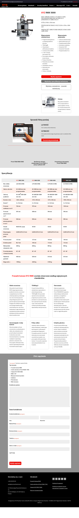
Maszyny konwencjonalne (17, 376)
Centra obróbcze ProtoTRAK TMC (39, 485)
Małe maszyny (14, 383)
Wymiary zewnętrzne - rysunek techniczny (56, 88)
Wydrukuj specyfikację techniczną (56, 82)
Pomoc (51, 5)
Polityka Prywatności (57, 484)
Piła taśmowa (14, 381)
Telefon (14, 439)
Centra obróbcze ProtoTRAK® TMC (20, 370)
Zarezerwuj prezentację (50, 141)
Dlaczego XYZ (61, 5)
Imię (10, 421)
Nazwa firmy (15, 425)
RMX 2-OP (13, 374)
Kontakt (75, 5)
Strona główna (22, 5)
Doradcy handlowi (42, 5)
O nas (68, 5)
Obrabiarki (31, 5)
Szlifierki (13, 379)
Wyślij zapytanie (56, 78)
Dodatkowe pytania (14, 386)
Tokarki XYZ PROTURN (17, 372)
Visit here (75, 1)
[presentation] (20, 458)
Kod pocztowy (15, 432)
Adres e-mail (15, 447)
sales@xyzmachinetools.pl (14, 485)
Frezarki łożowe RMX (16, 368)
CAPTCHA (12, 454)
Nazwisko (42, 421)
